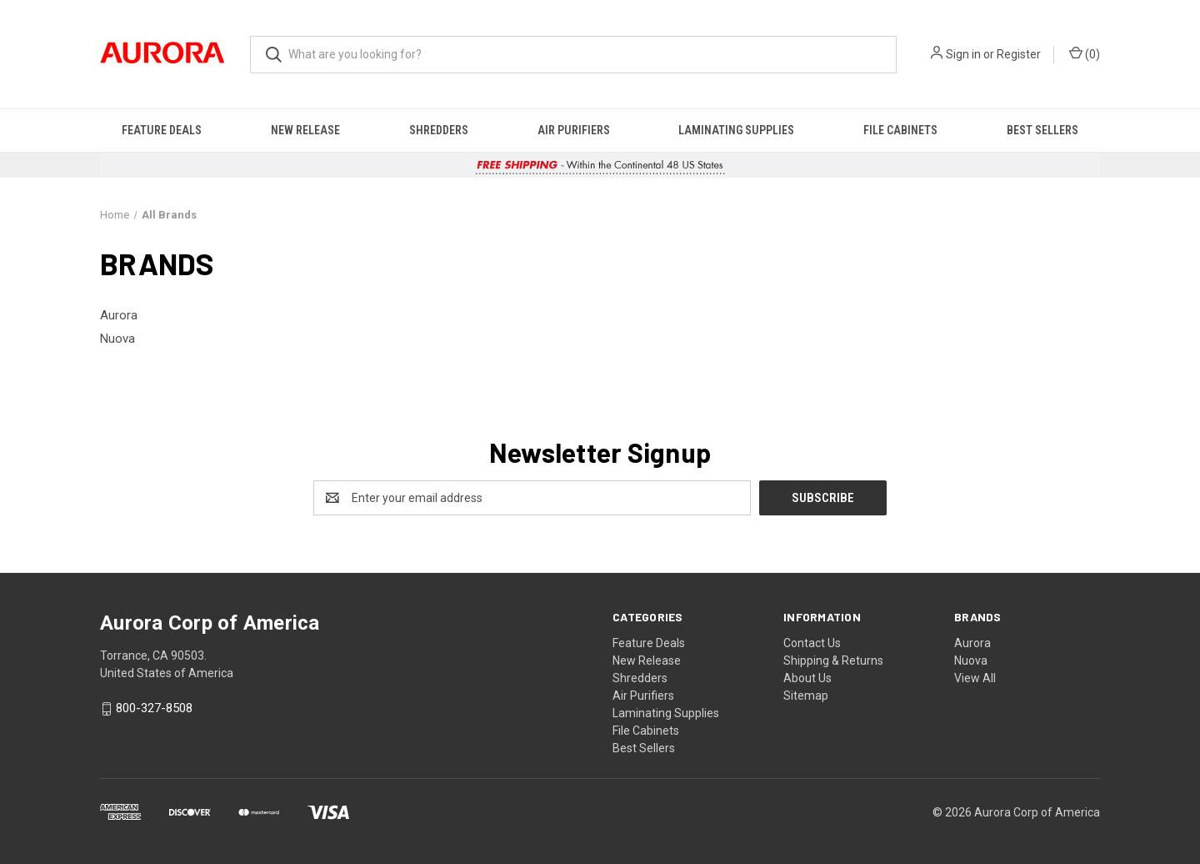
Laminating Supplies (736, 130)
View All (975, 678)
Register (1019, 54)
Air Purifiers (574, 130)
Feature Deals (162, 130)
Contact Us (812, 643)
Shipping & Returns (833, 660)
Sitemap (805, 695)
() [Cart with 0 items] (1084, 53)
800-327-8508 (154, 708)
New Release (305, 130)
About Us (807, 678)
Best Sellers (1042, 130)
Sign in (963, 54)
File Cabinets (900, 130)
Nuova (971, 660)
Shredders (438, 130)
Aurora (972, 643)
